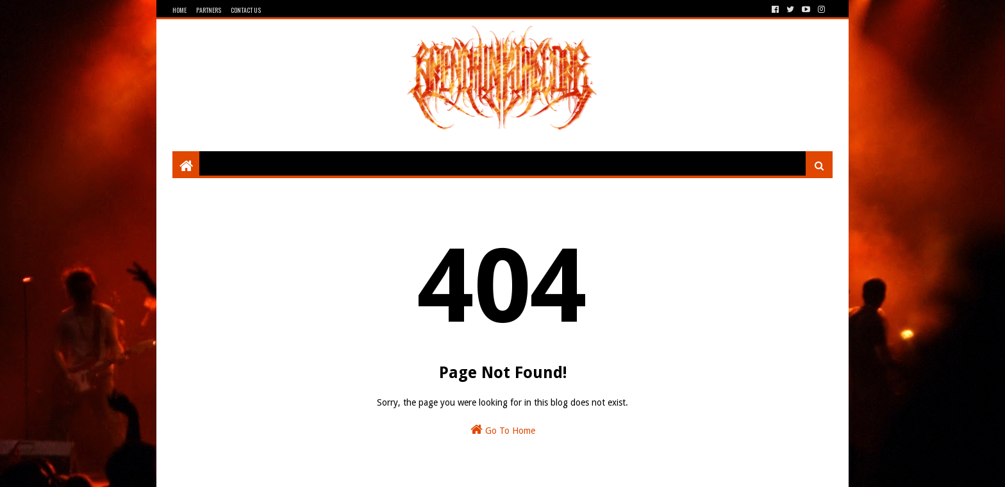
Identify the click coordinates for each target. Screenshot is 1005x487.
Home (179, 10)
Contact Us (246, 10)
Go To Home (502, 429)
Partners (208, 10)
